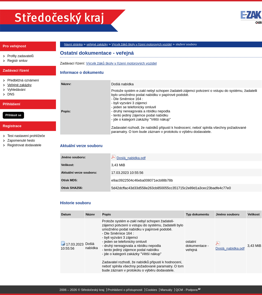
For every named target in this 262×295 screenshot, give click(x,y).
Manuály (166, 289)
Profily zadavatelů (20, 56)
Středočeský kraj (63, 21)
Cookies (151, 289)
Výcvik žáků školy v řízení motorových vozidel (142, 44)
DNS (10, 94)
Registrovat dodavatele (24, 145)
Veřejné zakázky (19, 85)
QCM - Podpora (186, 289)
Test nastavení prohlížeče (26, 136)
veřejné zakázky (97, 44)
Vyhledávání (16, 90)
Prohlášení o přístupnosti (125, 289)
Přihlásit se (13, 115)
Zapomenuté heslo (21, 140)
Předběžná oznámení (23, 80)
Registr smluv (17, 61)
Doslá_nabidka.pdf (131, 158)
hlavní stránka (73, 44)
